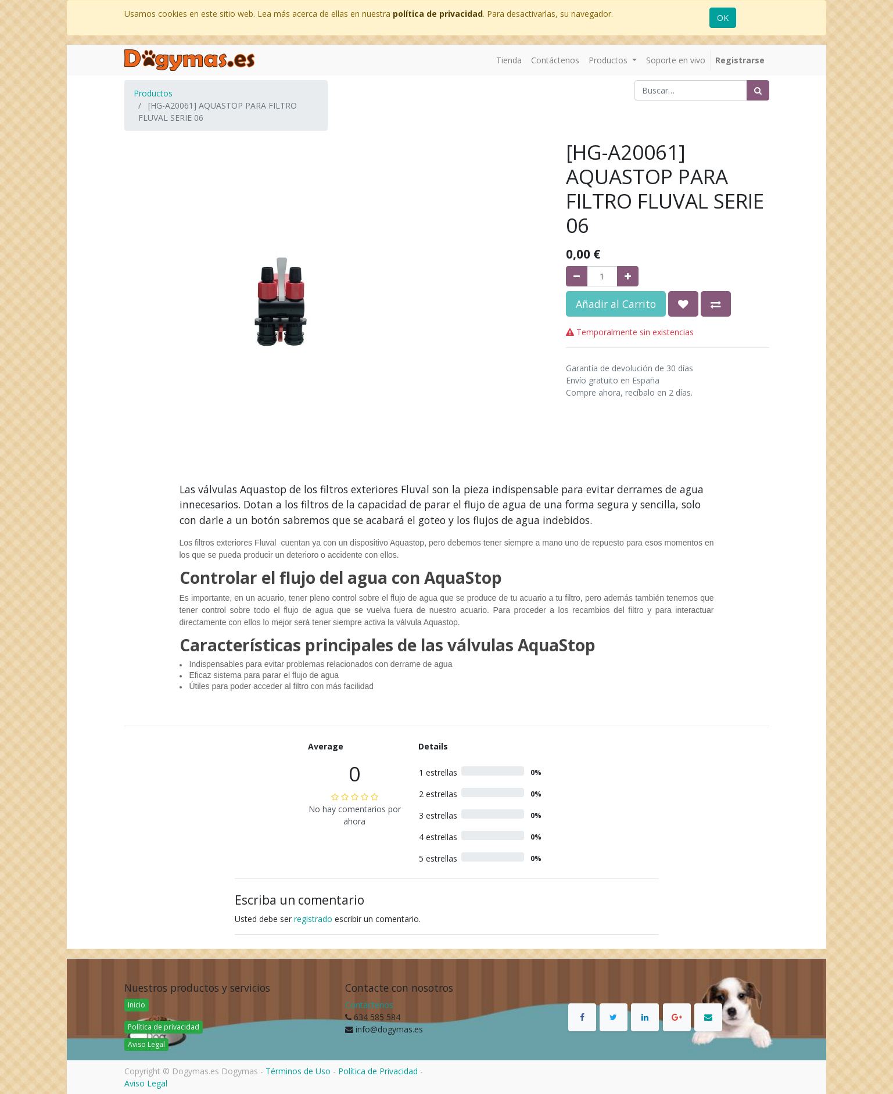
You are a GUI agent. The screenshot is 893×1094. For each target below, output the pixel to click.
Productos (153, 93)
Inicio (136, 1005)
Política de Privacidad (378, 1071)
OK (723, 17)
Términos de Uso (298, 1071)
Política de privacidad (163, 1027)
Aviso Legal (146, 1044)
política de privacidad (438, 13)
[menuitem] (509, 60)
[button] (683, 304)
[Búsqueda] (758, 90)
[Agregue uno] (628, 276)
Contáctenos (369, 1004)
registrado (313, 918)
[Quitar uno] (576, 276)
